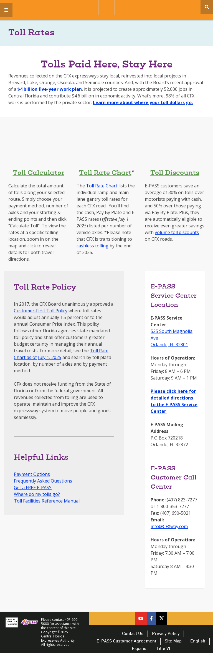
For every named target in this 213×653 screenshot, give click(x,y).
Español (140, 649)
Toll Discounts (174, 173)
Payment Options (32, 474)
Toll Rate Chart (105, 173)
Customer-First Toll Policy (40, 311)
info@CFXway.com (169, 526)
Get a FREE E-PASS (33, 487)
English (197, 641)
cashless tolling (92, 246)
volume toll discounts (177, 232)
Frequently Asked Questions (43, 481)
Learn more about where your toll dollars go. (143, 102)
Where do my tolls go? (37, 494)
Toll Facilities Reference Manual (47, 501)
